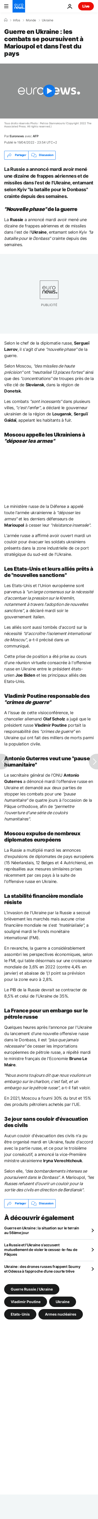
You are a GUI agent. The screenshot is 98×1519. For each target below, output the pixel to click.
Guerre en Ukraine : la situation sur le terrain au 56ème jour (41, 1230)
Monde (31, 20)
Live (86, 6)
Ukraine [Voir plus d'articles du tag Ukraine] (63, 1301)
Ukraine (47, 20)
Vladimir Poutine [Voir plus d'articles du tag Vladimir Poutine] (26, 1301)
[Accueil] (5, 20)
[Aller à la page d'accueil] (19, 6)
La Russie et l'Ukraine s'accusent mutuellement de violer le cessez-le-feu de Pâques (40, 1249)
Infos (16, 20)
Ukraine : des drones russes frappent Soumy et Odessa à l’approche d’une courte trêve (42, 1268)
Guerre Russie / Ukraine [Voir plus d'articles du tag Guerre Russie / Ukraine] (32, 1289)
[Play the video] (49, 91)
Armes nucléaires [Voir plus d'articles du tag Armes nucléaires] (60, 1314)
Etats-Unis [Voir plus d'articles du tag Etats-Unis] (20, 1314)
